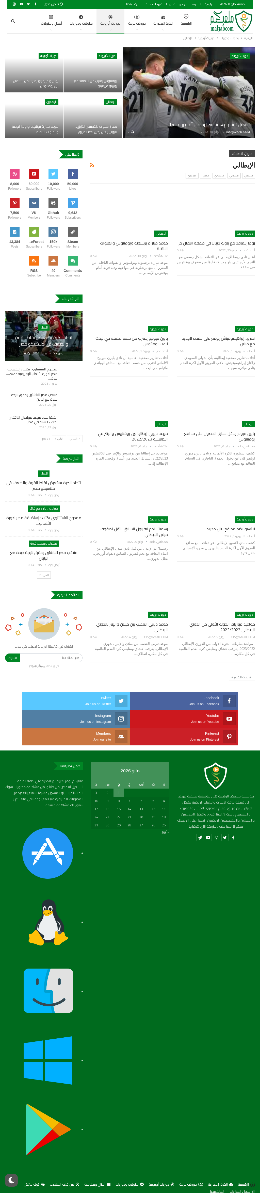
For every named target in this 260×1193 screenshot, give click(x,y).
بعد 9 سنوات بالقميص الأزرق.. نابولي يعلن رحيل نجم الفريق (95, 129)
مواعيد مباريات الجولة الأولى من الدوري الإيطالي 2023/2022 (222, 626)
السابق (75, 438)
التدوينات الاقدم (242, 677)
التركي (205, 175)
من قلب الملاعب (64, 1166)
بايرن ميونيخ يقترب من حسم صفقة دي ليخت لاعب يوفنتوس (131, 341)
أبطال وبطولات (97, 1166)
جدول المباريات (242, 1173)
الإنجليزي (51, 102)
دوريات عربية (114, 21)
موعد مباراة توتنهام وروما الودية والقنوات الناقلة (38, 129)
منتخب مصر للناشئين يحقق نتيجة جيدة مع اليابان (34, 397)
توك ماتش (34, 1166)
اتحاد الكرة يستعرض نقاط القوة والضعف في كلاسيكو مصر (43, 340)
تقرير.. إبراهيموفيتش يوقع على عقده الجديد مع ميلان (218, 341)
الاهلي (44, 327)
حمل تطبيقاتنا (134, 4)
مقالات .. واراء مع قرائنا (44, 508)
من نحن (183, 4)
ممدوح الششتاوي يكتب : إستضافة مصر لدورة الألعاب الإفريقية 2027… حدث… (31, 374)
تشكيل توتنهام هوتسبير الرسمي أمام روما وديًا (201, 124)
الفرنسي (192, 175)
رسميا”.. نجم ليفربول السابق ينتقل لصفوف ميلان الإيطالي (134, 531)
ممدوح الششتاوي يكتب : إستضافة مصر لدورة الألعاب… (43, 520)
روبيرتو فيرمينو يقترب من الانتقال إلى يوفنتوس (34, 83)
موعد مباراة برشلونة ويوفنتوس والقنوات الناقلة (134, 245)
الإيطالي (110, 102)
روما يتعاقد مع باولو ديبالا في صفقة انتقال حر (216, 243)
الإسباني (234, 175)
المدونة (196, 4)
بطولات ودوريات (58, 21)
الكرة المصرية (140, 21)
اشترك (12, 658)
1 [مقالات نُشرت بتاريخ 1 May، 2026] (119, 775)
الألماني (248, 175)
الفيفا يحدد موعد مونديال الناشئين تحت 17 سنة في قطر (33, 419)
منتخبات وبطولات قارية (43, 543)
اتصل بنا (170, 4)
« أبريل (164, 814)
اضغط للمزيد (30, 21)
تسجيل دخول (53, 4)
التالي (59, 438)
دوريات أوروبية (88, 21)
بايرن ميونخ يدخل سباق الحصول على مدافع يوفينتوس (219, 436)
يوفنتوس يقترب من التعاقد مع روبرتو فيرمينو (94, 83)
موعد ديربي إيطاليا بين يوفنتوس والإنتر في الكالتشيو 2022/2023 (133, 436)
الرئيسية (209, 4)
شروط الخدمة (154, 4)
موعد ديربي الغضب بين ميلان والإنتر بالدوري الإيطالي (132, 626)
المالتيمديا (217, 1173)
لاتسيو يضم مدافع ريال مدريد (231, 529)
